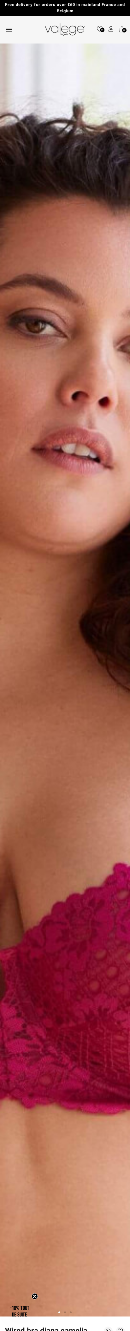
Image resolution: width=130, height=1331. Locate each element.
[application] (114, 1315)
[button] (19, 1311)
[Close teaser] (35, 1296)
